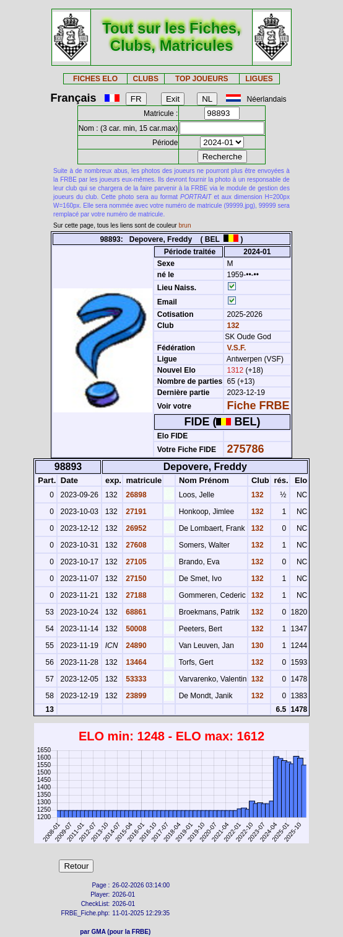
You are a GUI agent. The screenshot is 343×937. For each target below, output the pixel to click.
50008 (135, 628)
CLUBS (145, 78)
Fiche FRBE (258, 405)
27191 (135, 511)
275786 (245, 449)
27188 (135, 595)
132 (232, 325)
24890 (135, 645)
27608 (135, 545)
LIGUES (259, 78)
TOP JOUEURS (201, 78)
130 (256, 645)
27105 (135, 561)
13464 (135, 662)
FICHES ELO (95, 78)
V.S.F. (236, 348)
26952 (135, 528)
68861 (135, 612)
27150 (135, 578)
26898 (135, 495)
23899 (135, 695)
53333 (135, 679)
